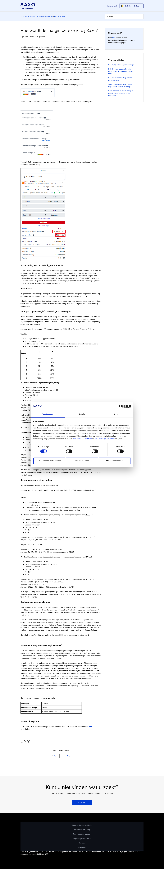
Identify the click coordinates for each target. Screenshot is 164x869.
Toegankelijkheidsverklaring (82, 825)
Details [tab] (82, 414)
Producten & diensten (45, 16)
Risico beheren (59, 16)
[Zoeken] (124, 16)
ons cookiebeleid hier (82, 439)
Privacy (82, 843)
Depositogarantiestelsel (82, 838)
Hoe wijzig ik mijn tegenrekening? (120, 65)
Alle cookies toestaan (114, 461)
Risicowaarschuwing (82, 830)
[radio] (54, 756)
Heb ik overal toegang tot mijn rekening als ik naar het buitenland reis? (121, 71)
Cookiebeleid (82, 847)
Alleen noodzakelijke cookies (49, 461)
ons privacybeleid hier (105, 439)
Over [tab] (116, 414)
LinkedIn (28, 741)
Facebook (21, 741)
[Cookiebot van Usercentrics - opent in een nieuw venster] (121, 406)
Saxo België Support (28, 16)
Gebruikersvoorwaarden (82, 834)
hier (90, 727)
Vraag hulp (82, 802)
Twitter (25, 741)
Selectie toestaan (82, 461)
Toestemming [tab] (47, 414)
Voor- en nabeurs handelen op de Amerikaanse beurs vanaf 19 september (121, 93)
